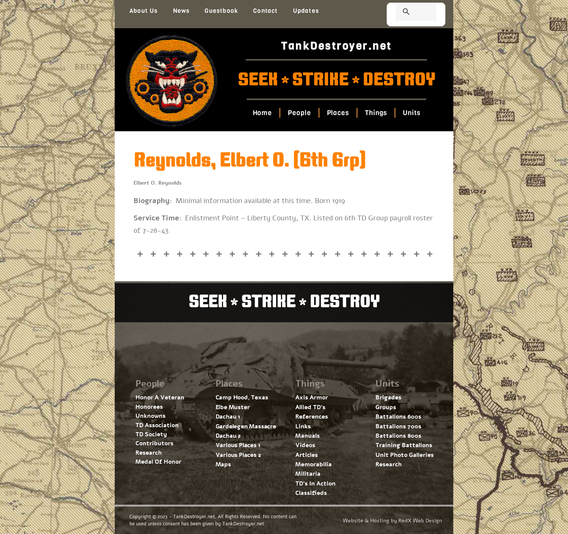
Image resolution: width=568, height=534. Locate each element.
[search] (407, 12)
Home (262, 112)
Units (412, 112)
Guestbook (221, 11)
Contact (265, 11)
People (299, 112)
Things (376, 112)
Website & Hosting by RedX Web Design (392, 520)
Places (338, 112)
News (181, 11)
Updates (306, 11)
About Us (143, 11)
